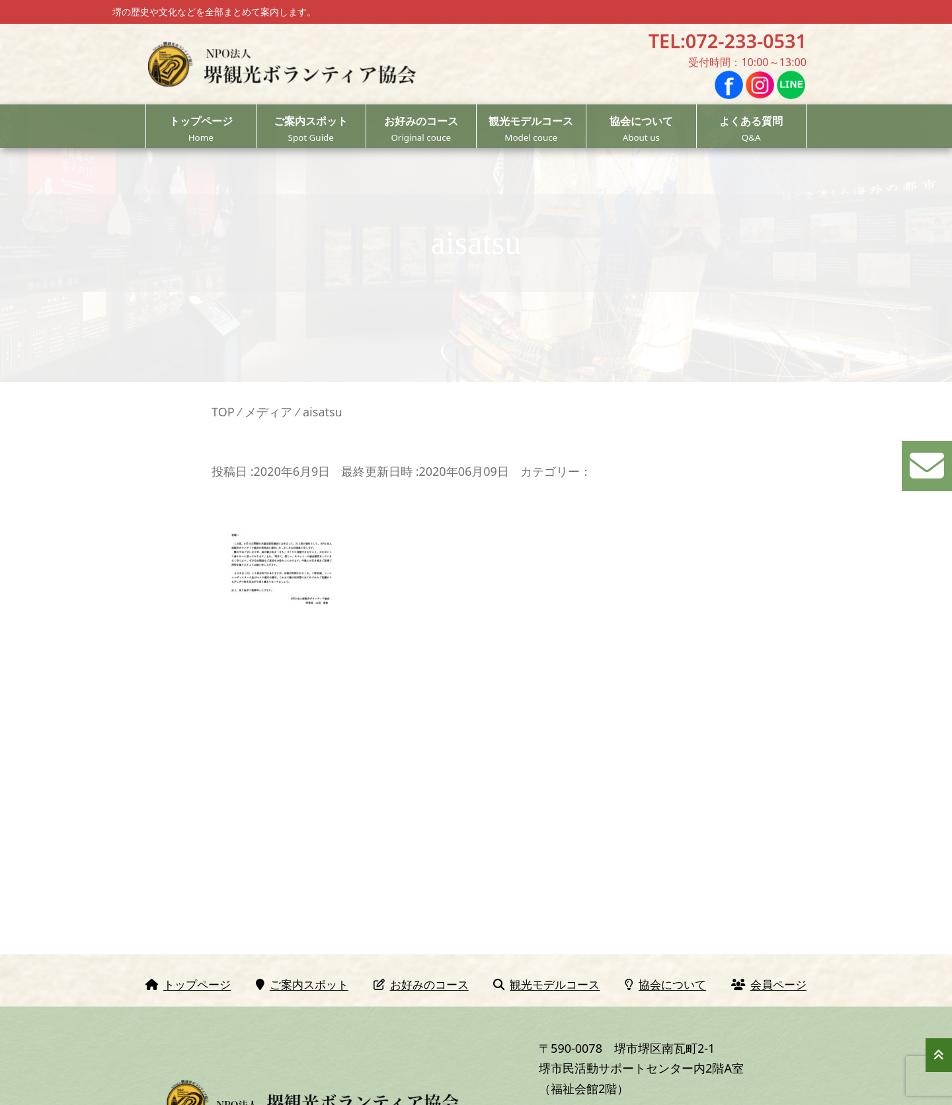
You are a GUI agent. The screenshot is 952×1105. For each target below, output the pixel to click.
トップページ (201, 129)
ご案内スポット (311, 129)
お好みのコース (421, 129)
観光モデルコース (531, 129)
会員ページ (769, 984)
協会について (641, 129)
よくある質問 (751, 129)
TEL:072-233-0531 (728, 41)
